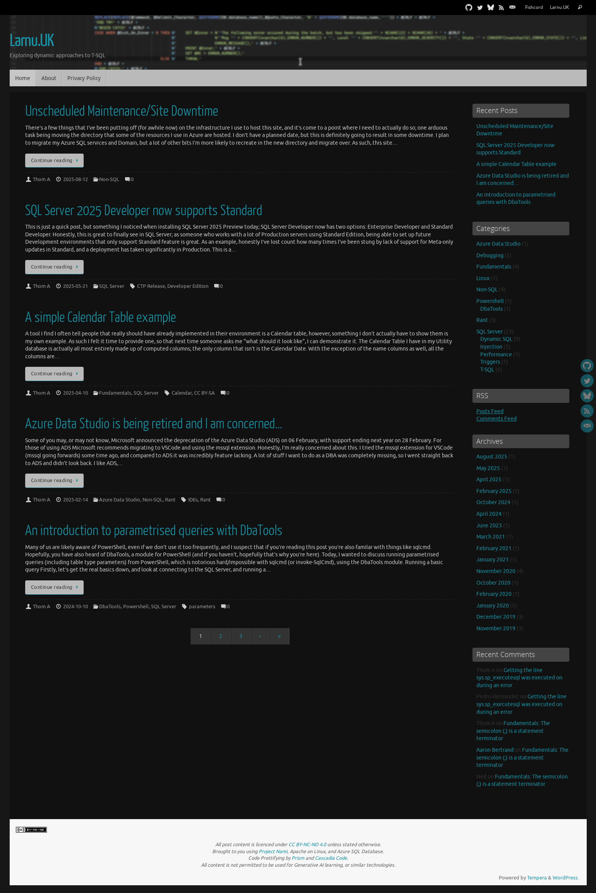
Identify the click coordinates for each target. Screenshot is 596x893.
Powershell (136, 607)
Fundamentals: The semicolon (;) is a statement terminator (513, 731)
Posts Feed (489, 411)
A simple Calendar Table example (100, 317)
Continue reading (56, 160)
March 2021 (490, 537)
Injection (491, 347)
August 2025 (491, 456)
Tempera (537, 878)
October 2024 (493, 502)
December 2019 (495, 617)
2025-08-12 (75, 179)
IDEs (193, 500)
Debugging (489, 255)
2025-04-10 (75, 393)
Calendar (182, 393)
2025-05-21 (75, 286)
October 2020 (493, 583)
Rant (170, 500)
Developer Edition (187, 286)
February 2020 (494, 594)
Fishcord (534, 7)
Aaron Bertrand (495, 750)
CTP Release (151, 286)
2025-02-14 (75, 500)
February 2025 (494, 491)
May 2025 (488, 468)
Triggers (490, 362)
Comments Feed (496, 419)
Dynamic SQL (496, 339)
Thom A (41, 179)
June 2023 (489, 525)
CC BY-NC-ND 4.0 (307, 845)
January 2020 (492, 605)
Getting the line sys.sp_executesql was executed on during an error (519, 678)
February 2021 (494, 548)
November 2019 (495, 628)
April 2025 (489, 479)
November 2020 (495, 571)
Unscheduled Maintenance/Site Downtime (121, 111)
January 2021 (492, 559)
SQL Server (111, 286)
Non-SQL (109, 179)
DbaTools (110, 607)
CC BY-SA (204, 393)
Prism (298, 858)
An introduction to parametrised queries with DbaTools (153, 530)
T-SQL (487, 369)
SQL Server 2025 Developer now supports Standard (143, 210)
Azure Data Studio (119, 500)
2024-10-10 (75, 607)
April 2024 (489, 514)
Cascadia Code (331, 858)
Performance (496, 354)
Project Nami (273, 852)
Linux (483, 278)
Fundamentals (115, 393)
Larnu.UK (559, 7)
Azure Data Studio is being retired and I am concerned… (153, 423)
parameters (202, 607)
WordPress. (566, 878)
